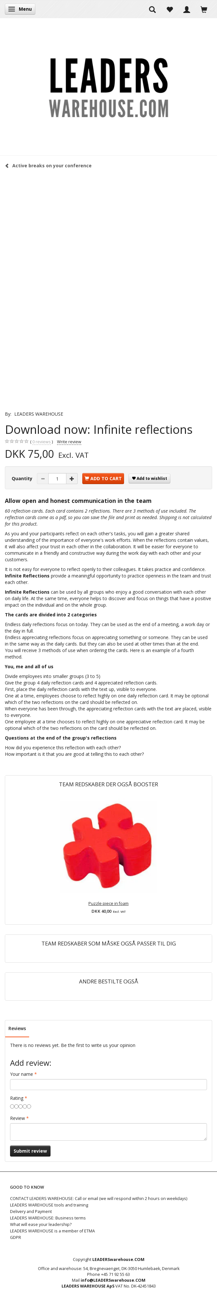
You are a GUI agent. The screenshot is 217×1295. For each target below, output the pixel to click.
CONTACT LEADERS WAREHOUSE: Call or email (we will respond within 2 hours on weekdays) (98, 1198)
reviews (41, 442)
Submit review (30, 1151)
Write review (69, 442)
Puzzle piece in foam (108, 903)
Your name (21, 1074)
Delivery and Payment (31, 1211)
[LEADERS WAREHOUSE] (108, 86)
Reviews (17, 1028)
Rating (16, 1098)
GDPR (15, 1237)
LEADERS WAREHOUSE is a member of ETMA (52, 1231)
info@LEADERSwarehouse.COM (113, 1280)
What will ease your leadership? (41, 1224)
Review (17, 1118)
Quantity (23, 478)
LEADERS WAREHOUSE (38, 414)
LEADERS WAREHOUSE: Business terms (48, 1218)
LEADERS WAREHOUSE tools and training (49, 1205)
